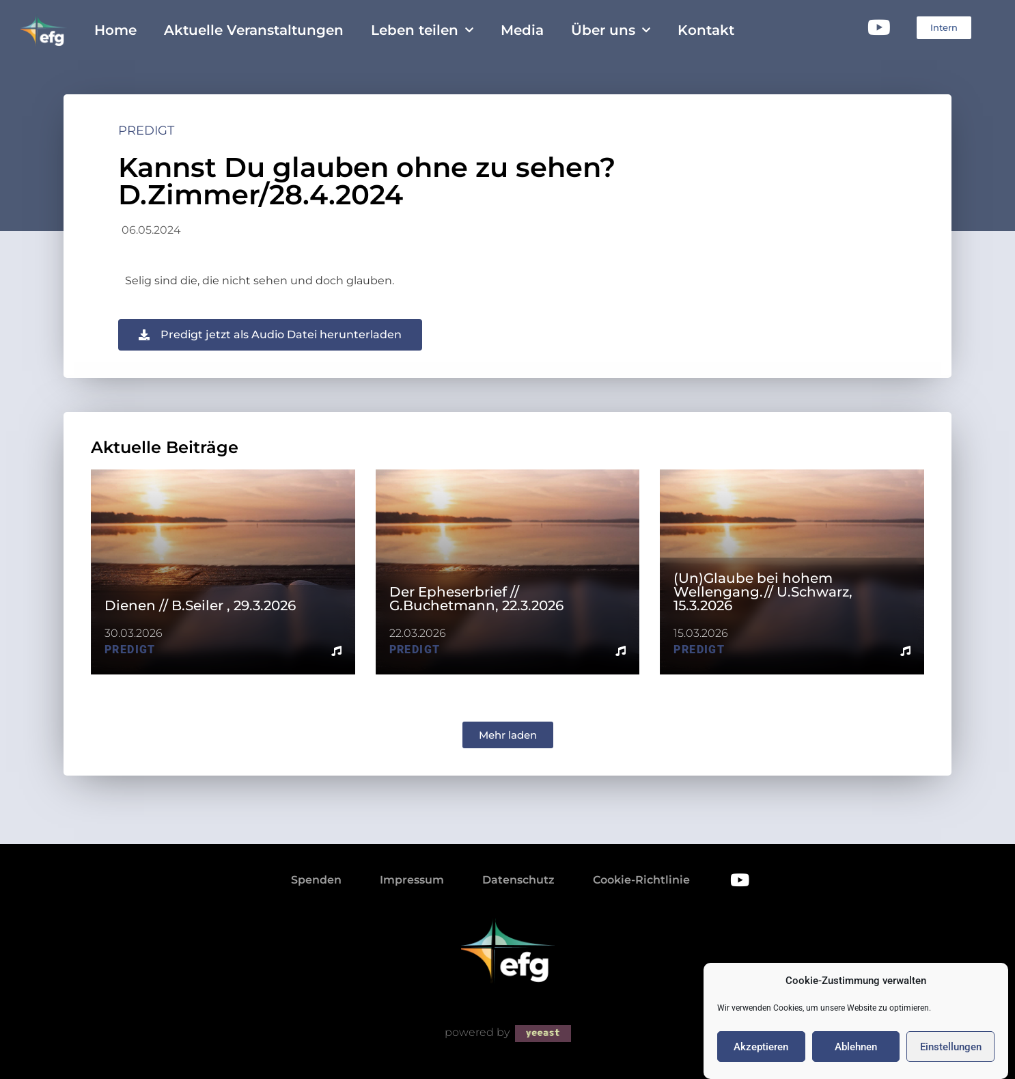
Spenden (316, 879)
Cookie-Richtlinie (641, 879)
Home (115, 30)
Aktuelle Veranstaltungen (254, 30)
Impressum (412, 879)
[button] (507, 735)
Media (522, 30)
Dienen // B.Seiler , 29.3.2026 (200, 605)
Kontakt (706, 30)
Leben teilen (422, 30)
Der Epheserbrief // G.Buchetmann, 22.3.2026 (476, 599)
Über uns (610, 30)
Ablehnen (856, 1057)
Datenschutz (518, 879)
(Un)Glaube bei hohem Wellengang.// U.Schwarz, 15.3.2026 (762, 592)
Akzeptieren (761, 1057)
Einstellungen (951, 1057)
